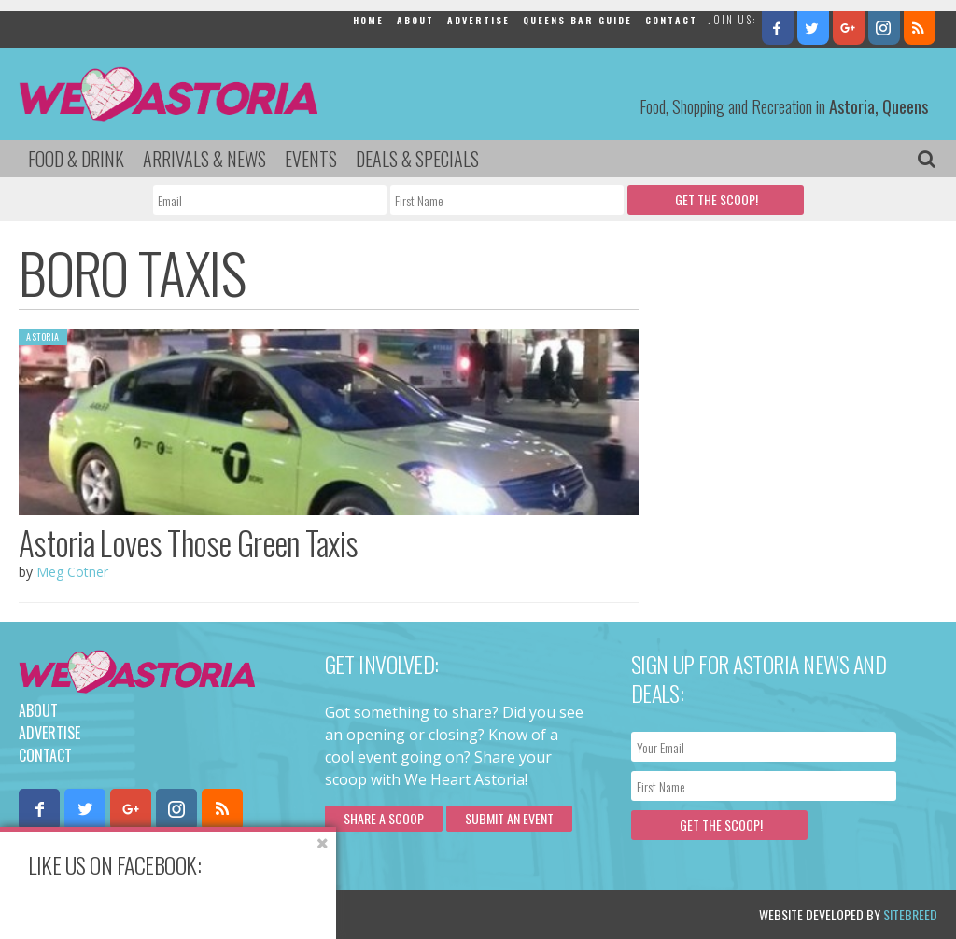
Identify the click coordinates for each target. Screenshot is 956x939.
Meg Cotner (72, 572)
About (415, 20)
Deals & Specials (417, 159)
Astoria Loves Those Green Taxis (188, 542)
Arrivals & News (204, 159)
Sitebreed (910, 914)
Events (311, 159)
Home (368, 20)
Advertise (478, 20)
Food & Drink (76, 159)
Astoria (43, 336)
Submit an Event (509, 818)
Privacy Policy (207, 914)
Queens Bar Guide (577, 20)
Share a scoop (384, 818)
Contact (671, 20)
